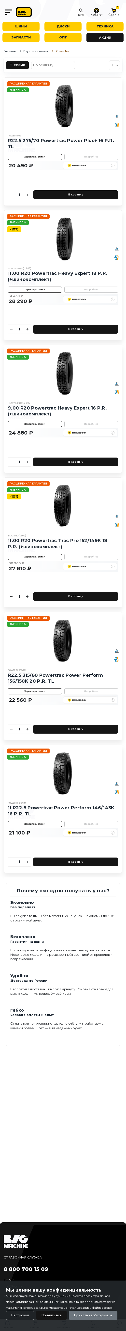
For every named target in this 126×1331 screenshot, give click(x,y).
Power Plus (14, 135)
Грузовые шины (35, 51)
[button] (81, 12)
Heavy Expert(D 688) (19, 268)
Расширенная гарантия (28, 83)
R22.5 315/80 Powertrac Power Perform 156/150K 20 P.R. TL (55, 678)
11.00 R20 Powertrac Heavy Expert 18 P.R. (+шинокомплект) (57, 276)
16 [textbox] (113, 65)
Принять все (51, 1315)
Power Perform (17, 670)
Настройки (20, 1315)
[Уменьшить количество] (11, 194)
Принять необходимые (93, 1315)
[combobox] (114, 65)
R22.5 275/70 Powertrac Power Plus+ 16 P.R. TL (61, 143)
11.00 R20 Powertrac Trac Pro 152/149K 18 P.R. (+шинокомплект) (57, 543)
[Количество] (19, 194)
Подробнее (91, 156)
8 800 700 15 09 (26, 1269)
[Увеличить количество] (27, 194)
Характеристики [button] (34, 156)
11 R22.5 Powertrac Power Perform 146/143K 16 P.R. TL (61, 810)
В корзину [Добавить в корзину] (75, 194)
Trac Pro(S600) (17, 535)
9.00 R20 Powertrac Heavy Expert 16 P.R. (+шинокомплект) (57, 411)
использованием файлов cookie (90, 1307)
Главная (10, 51)
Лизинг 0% (18, 89)
